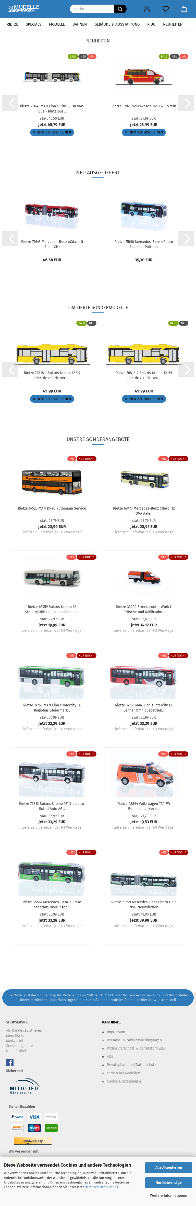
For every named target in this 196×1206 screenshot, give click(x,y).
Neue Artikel (16, 1051)
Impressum (116, 1032)
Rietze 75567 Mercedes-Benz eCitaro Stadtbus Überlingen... (52, 904)
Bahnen (79, 24)
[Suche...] (120, 9)
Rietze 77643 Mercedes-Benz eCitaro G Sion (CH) (52, 244)
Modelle (57, 24)
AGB (110, 1056)
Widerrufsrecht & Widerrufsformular (136, 1048)
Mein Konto (15, 1035)
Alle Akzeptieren (168, 1167)
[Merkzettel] (165, 9)
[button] (147, 9)
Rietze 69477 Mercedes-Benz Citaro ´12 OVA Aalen (144, 510)
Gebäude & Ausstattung (117, 24)
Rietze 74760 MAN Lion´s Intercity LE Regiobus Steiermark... (52, 707)
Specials (33, 24)
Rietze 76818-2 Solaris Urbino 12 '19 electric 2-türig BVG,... (144, 375)
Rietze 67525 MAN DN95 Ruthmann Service (52, 508)
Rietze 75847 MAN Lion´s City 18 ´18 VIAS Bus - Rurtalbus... (52, 108)
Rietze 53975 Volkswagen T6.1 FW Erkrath (144, 106)
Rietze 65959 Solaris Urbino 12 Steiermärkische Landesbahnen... (52, 609)
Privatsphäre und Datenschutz (131, 1065)
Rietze (12, 24)
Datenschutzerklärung (101, 1187)
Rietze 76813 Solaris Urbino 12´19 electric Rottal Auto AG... (52, 806)
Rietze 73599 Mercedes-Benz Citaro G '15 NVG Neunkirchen (143, 904)
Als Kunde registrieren (24, 1030)
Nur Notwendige (169, 1182)
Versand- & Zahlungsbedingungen (134, 1040)
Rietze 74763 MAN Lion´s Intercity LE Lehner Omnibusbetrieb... (144, 707)
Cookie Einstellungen (124, 1081)
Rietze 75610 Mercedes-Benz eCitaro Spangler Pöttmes (144, 244)
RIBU (151, 24)
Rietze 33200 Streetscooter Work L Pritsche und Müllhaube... (144, 609)
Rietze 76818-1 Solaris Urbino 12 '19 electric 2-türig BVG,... (52, 375)
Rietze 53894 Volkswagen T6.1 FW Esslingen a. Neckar (144, 806)
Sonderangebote (19, 1046)
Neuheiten (172, 24)
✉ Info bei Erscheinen (52, 132)
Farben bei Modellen (123, 1073)
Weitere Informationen (168, 1195)
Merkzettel (14, 1041)
